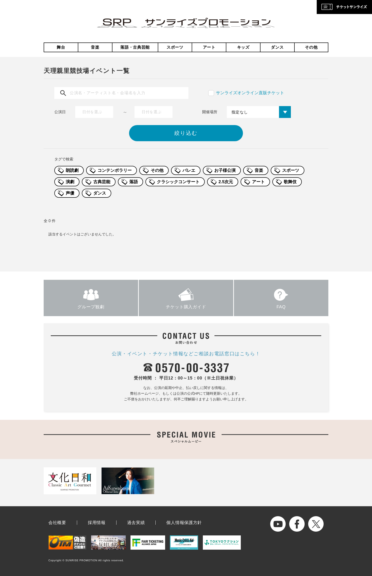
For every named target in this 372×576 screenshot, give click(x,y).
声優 (70, 193)
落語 (133, 181)
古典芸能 (101, 181)
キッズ (243, 47)
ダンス (277, 47)
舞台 (61, 47)
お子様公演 (225, 170)
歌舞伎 (290, 181)
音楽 (95, 47)
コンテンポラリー (115, 170)
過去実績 (136, 522)
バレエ (188, 170)
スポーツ (175, 47)
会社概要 (57, 522)
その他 (311, 47)
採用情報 (97, 522)
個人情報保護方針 (184, 522)
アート (209, 47)
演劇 (70, 181)
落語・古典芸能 (135, 47)
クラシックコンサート (178, 181)
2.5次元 (226, 181)
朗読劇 (72, 170)
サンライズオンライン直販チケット (250, 92)
